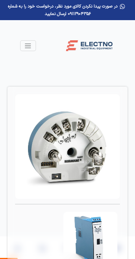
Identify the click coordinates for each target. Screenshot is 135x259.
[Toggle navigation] (28, 45)
